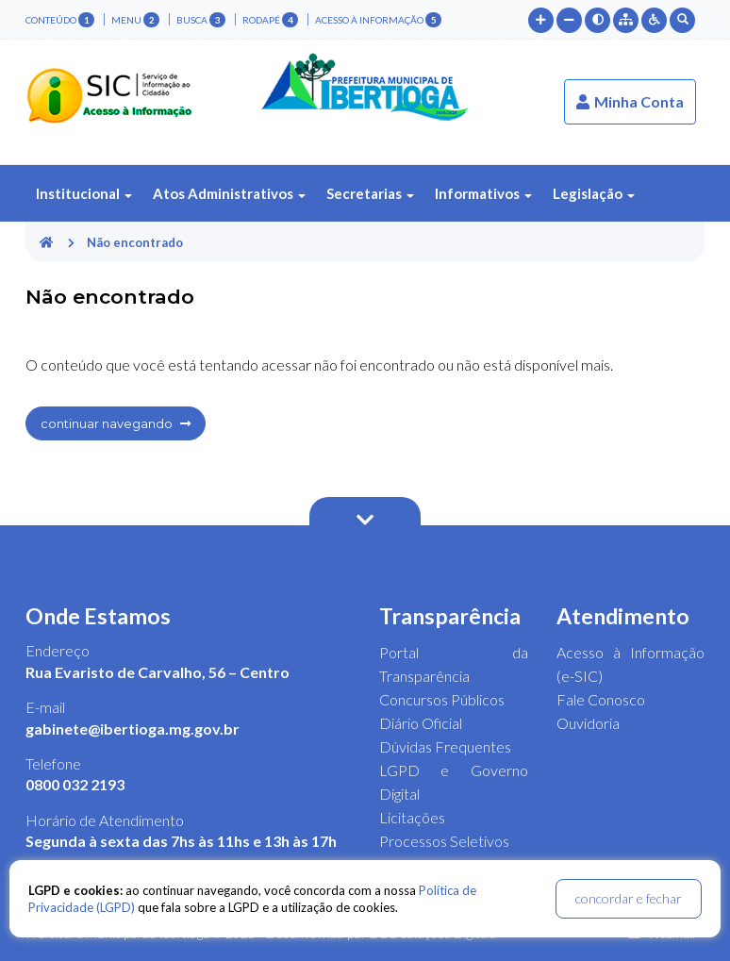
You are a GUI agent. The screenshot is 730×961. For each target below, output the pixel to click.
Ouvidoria (588, 723)
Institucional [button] (84, 193)
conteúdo (59, 19)
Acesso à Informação (378, 19)
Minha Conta (630, 101)
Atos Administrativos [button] (229, 193)
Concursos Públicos (442, 699)
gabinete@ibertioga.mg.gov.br (132, 728)
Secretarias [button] (370, 193)
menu (135, 19)
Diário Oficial (420, 723)
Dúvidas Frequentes (445, 746)
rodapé (270, 19)
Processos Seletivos (444, 841)
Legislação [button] (594, 193)
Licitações (412, 817)
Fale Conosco (600, 699)
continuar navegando (116, 423)
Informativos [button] (483, 193)
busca (200, 19)
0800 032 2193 (74, 784)
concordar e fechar (628, 898)
